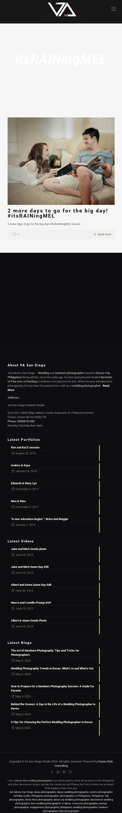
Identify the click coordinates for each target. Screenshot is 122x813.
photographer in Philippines (75, 795)
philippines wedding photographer (78, 807)
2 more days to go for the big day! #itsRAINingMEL (58, 213)
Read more (104, 234)
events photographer (101, 792)
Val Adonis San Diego (21, 792)
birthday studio (22, 795)
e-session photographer (85, 803)
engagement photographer (44, 807)
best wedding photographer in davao (51, 803)
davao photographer (45, 792)
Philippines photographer (45, 795)
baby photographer (69, 811)
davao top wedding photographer (72, 799)
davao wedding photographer (73, 792)
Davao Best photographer (39, 799)
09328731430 (25, 421)
